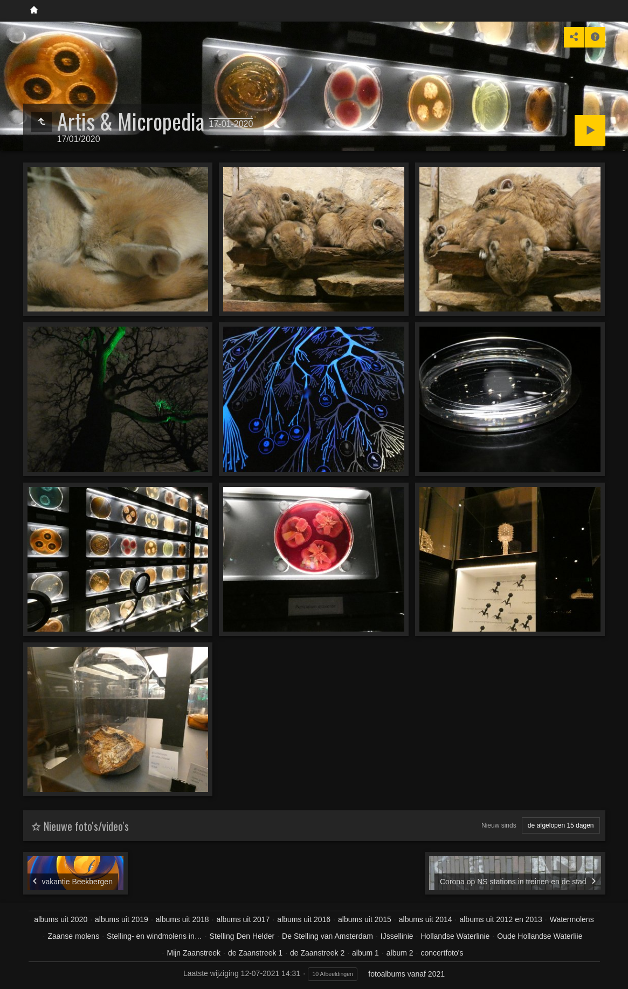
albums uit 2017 (243, 919)
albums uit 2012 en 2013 (500, 919)
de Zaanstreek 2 (317, 953)
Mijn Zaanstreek (193, 953)
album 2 (400, 953)
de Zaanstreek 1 (255, 953)
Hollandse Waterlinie (454, 936)
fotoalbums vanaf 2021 (406, 974)
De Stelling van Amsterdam (327, 936)
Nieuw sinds (498, 825)
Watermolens (572, 919)
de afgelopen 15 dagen (561, 825)
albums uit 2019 (121, 919)
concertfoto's (441, 953)
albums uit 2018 (182, 919)
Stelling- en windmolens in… (154, 936)
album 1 (365, 953)
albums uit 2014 (425, 919)
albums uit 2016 (303, 919)
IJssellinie (397, 936)
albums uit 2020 (60, 919)
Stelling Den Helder (242, 936)
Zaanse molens (73, 936)
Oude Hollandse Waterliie (539, 936)
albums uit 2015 (364, 919)
